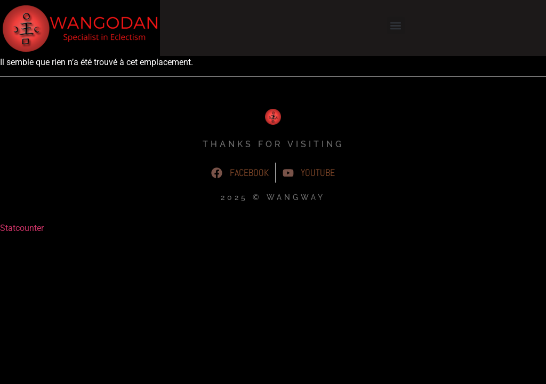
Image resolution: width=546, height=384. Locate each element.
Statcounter (22, 228)
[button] (396, 25)
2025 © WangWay (273, 200)
